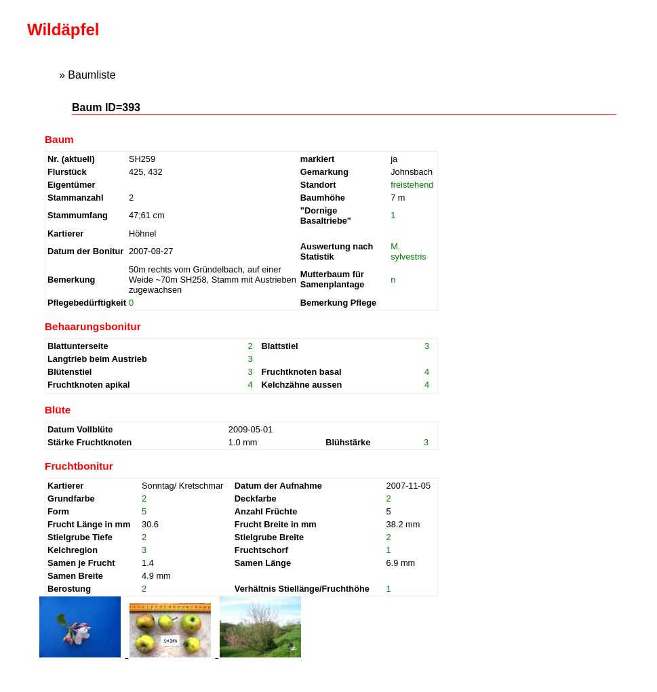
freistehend (412, 185)
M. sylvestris (408, 251)
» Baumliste (87, 75)
